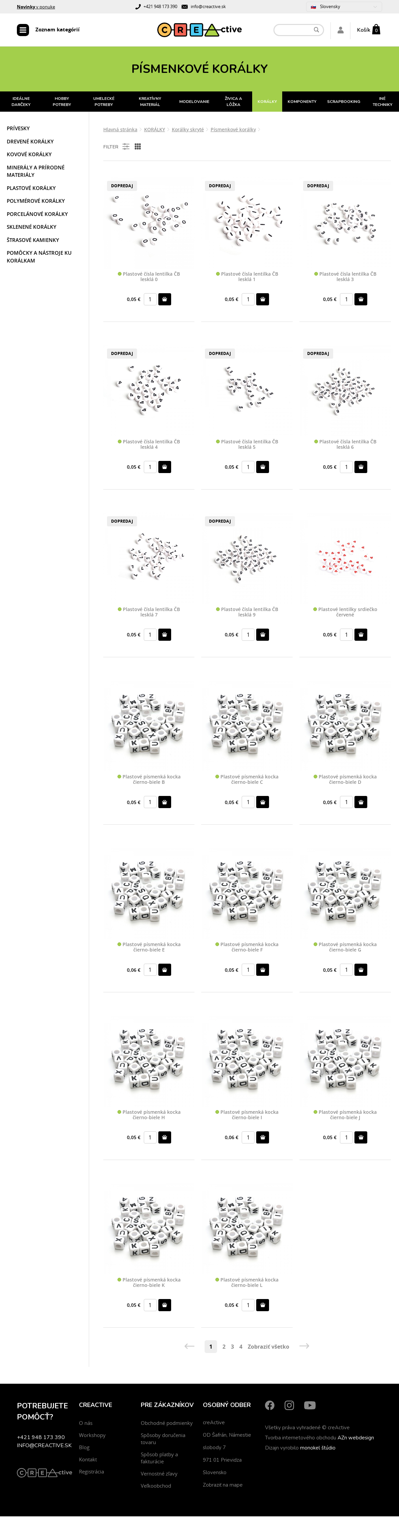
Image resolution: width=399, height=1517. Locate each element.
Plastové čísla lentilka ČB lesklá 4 (149, 445)
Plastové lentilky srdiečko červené (345, 612)
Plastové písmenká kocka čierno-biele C (246, 780)
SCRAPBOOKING (343, 102)
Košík (363, 30)
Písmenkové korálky (233, 130)
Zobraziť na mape (223, 1485)
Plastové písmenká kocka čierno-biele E (149, 948)
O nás (85, 1423)
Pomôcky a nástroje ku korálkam (39, 257)
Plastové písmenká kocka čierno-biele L (246, 1283)
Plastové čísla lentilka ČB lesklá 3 (345, 277)
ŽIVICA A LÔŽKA (233, 102)
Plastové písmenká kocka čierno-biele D (345, 780)
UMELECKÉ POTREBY (103, 102)
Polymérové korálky (36, 201)
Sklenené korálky (31, 227)
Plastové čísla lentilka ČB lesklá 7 (149, 612)
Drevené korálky (30, 142)
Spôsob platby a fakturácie (159, 1458)
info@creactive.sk (208, 6)
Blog (84, 1447)
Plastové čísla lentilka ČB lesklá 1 (247, 277)
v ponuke (36, 7)
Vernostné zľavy (159, 1474)
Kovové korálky (29, 155)
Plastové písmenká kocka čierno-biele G (345, 948)
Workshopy (92, 1435)
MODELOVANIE (194, 102)
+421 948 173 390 (160, 6)
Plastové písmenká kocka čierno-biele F (246, 948)
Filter (117, 147)
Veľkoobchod (156, 1486)
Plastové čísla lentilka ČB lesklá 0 (149, 277)
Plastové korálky (31, 189)
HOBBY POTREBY (62, 102)
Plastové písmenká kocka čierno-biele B (149, 780)
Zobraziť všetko (268, 1347)
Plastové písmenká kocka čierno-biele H (149, 1116)
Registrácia (91, 1472)
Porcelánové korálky (37, 215)
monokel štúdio (318, 1448)
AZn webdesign (356, 1438)
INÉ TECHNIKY (382, 102)
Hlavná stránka (120, 130)
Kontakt (88, 1460)
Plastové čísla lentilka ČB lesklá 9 (247, 612)
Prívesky (18, 129)
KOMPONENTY (302, 102)
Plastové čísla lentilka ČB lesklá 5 (247, 445)
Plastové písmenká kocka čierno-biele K (149, 1283)
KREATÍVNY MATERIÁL (150, 102)
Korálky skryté (188, 130)
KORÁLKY (267, 102)
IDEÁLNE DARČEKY (20, 102)
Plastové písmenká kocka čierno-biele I (246, 1116)
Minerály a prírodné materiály (35, 172)
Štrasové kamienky (33, 241)
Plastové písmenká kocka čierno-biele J (345, 1116)
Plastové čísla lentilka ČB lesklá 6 (345, 445)
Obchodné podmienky (167, 1423)
